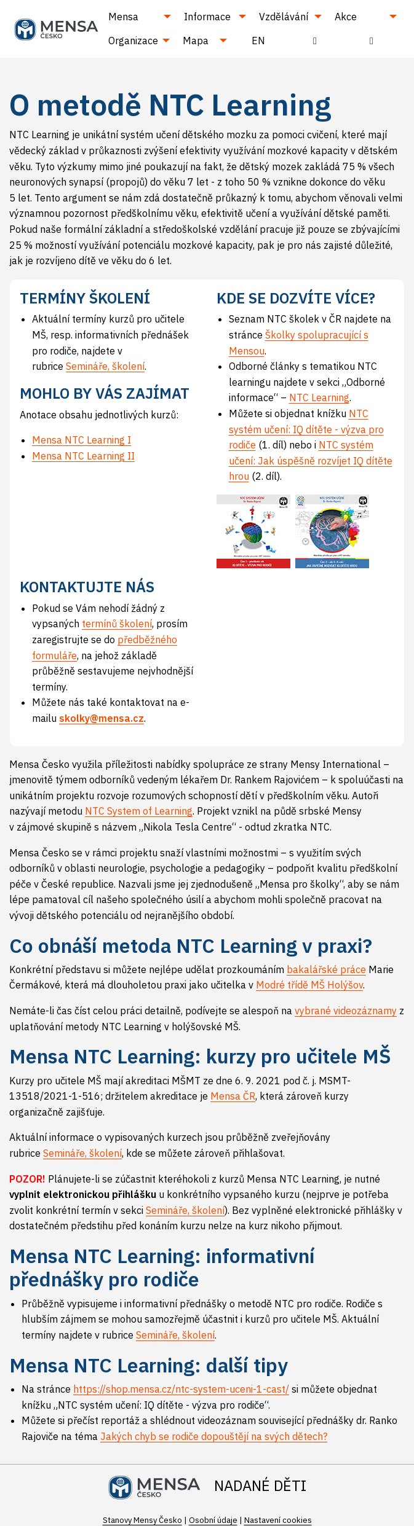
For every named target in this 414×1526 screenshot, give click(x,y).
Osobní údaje (213, 1520)
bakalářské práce (326, 969)
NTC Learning (319, 397)
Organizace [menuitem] (133, 40)
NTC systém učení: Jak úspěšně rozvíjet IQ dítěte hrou (310, 460)
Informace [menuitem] (207, 16)
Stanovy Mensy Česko (142, 1520)
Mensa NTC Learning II (83, 456)
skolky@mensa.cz (101, 718)
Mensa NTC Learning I (81, 440)
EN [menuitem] (258, 40)
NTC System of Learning (139, 811)
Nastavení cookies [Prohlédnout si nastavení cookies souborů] (278, 1520)
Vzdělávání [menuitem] (283, 16)
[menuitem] (315, 40)
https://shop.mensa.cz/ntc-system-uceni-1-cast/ (181, 1389)
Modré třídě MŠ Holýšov (309, 985)
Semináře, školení (105, 366)
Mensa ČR (232, 1096)
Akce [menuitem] (346, 16)
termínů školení (117, 623)
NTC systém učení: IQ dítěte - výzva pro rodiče (306, 429)
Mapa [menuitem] (196, 40)
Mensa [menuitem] (123, 16)
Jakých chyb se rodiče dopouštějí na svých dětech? (213, 1436)
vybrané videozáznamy (346, 1010)
